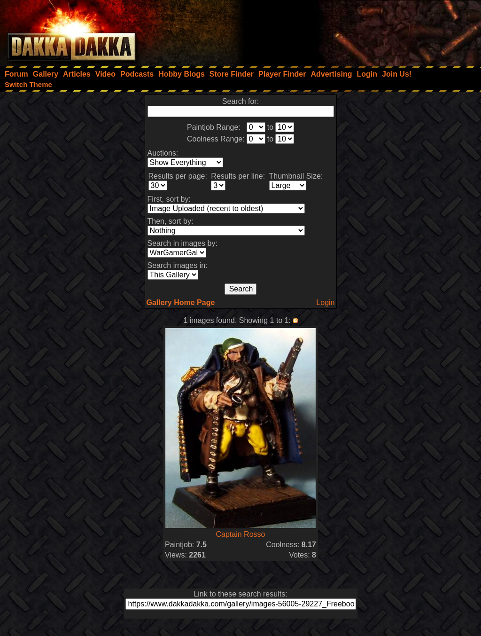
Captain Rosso (240, 534)
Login (325, 302)
